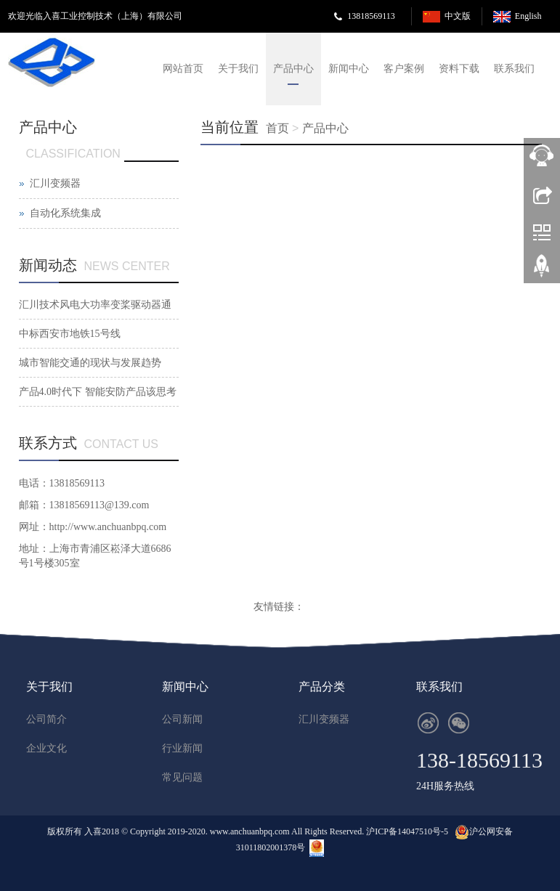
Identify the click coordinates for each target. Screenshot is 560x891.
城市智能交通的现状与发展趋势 (90, 362)
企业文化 (46, 748)
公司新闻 (182, 719)
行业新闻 (182, 748)
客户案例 (404, 68)
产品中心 (293, 68)
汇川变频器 (55, 183)
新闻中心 (348, 68)
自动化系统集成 (65, 213)
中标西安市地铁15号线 (70, 333)
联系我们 (514, 68)
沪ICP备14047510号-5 (407, 831)
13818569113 (371, 16)
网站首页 (183, 68)
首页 (277, 128)
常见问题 (182, 777)
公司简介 (46, 719)
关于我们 (238, 68)
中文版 (458, 16)
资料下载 (459, 68)
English (528, 16)
